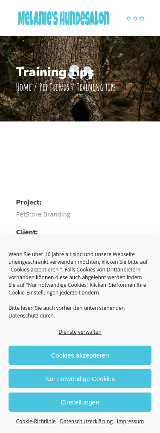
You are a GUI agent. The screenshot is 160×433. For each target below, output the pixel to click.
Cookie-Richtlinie (36, 421)
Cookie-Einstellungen (33, 292)
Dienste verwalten (80, 331)
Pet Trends (54, 86)
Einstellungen (80, 402)
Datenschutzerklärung (86, 421)
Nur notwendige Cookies (80, 378)
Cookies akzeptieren (80, 355)
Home (24, 86)
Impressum (130, 421)
